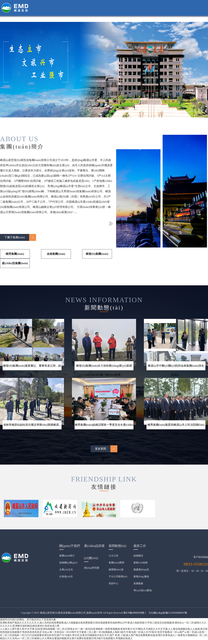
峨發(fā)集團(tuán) (97, 253)
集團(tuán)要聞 (116, 562)
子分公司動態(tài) (118, 576)
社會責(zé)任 (66, 576)
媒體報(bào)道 (116, 569)
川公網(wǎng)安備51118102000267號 (168, 613)
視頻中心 (113, 583)
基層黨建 (138, 583)
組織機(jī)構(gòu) (68, 562)
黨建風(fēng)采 (141, 569)
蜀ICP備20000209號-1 (134, 613)
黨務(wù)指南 (140, 562)
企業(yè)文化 (66, 569)
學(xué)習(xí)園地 (142, 590)
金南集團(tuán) (56, 253)
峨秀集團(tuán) (15, 253)
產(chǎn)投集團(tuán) (15, 263)
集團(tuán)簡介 (67, 555)
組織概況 (138, 555)
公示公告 (113, 555)
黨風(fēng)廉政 (141, 576)
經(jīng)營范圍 (91, 568)
